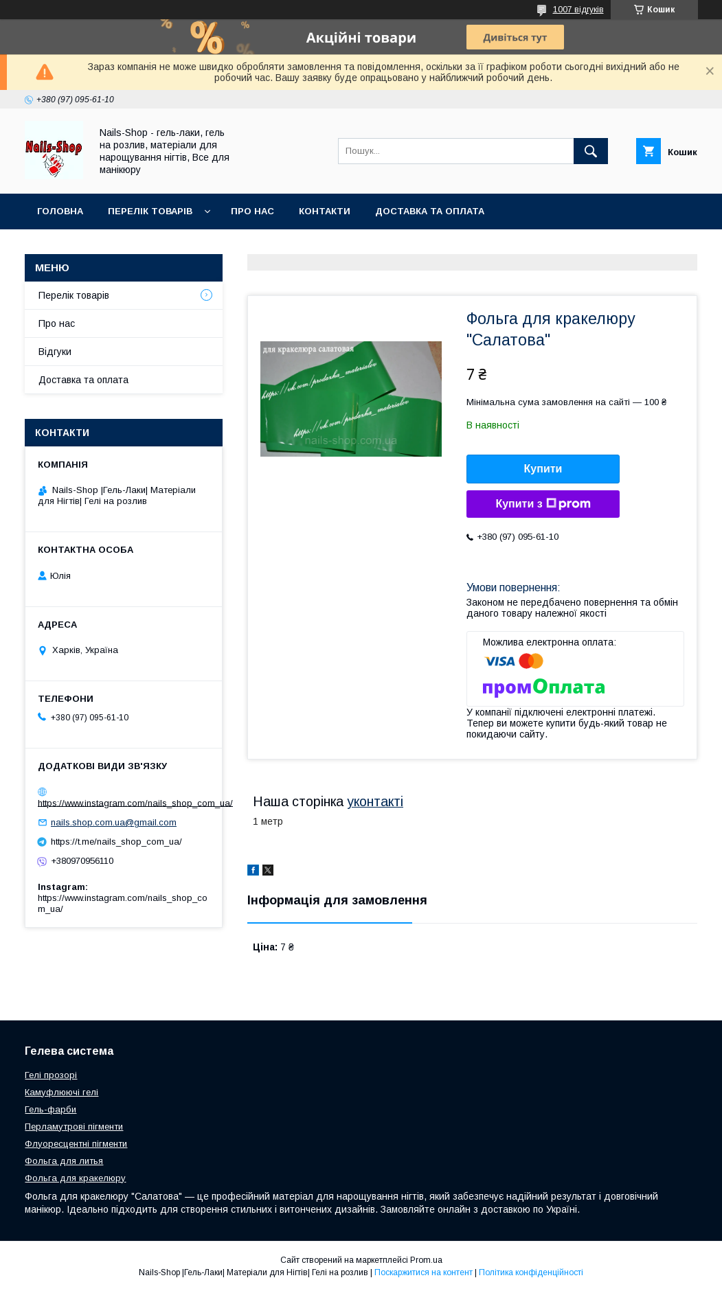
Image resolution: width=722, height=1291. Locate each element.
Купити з (542, 504)
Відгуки (54, 351)
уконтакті (375, 801)
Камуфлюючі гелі (61, 1092)
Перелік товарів (73, 295)
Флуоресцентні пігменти (76, 1144)
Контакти (324, 211)
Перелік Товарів (150, 211)
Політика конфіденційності (531, 1272)
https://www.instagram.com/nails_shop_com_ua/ (135, 802)
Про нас (252, 211)
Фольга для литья (64, 1161)
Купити (543, 469)
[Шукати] (591, 151)
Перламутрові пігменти (74, 1126)
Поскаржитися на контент (423, 1272)
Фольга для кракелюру (75, 1178)
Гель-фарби (50, 1109)
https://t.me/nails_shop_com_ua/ (116, 841)
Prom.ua (426, 1260)
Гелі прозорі (51, 1075)
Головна (60, 211)
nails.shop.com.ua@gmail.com (114, 822)
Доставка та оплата (429, 211)
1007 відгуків (578, 9)
